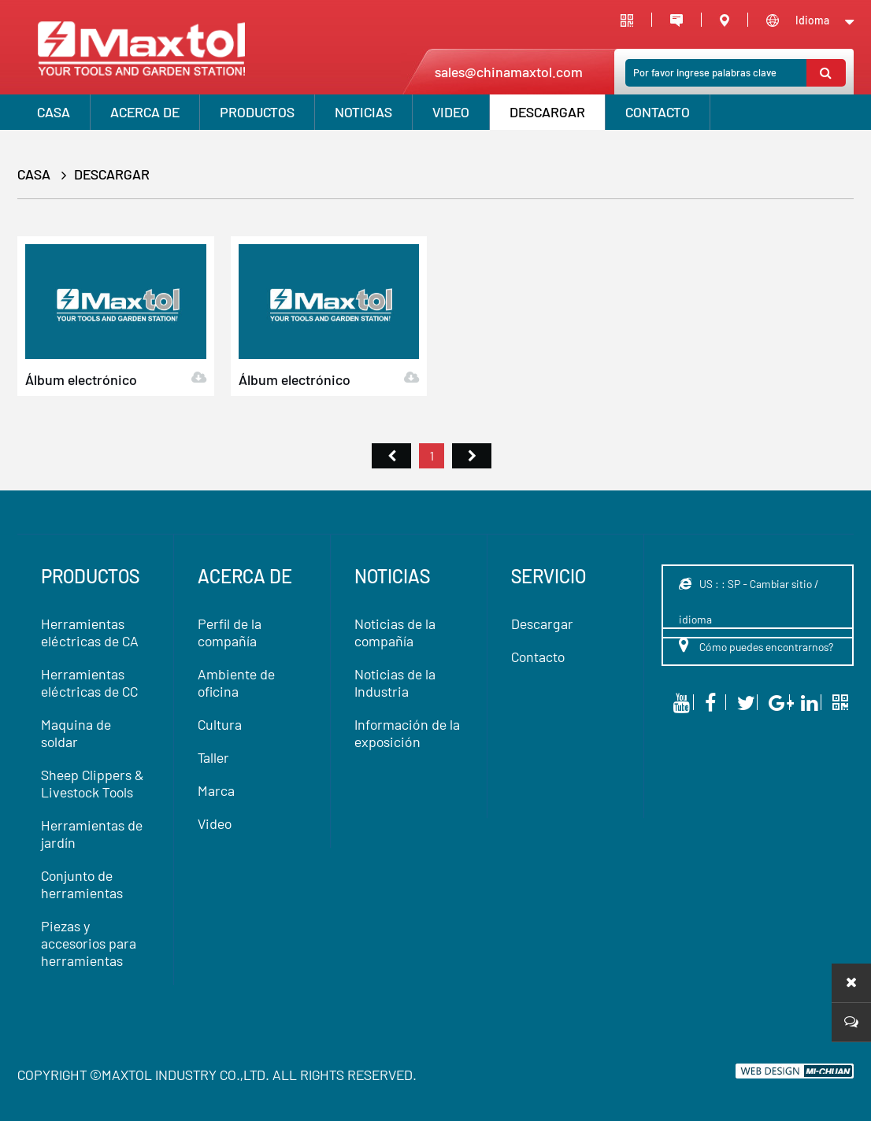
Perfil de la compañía (229, 632)
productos (257, 111)
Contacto (657, 111)
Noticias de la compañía (395, 632)
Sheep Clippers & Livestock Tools (92, 783)
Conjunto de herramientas (82, 884)
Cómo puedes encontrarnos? (756, 644)
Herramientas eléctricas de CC (89, 682)
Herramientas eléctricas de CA (90, 632)
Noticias (363, 111)
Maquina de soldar (76, 733)
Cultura (220, 724)
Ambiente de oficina (236, 682)
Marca (216, 790)
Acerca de (145, 111)
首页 (391, 472)
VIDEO (450, 111)
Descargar (547, 111)
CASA (53, 111)
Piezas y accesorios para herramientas (88, 943)
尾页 (471, 472)
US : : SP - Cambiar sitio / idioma (748, 601)
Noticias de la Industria (395, 682)
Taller (213, 757)
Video (215, 823)
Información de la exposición (407, 733)
